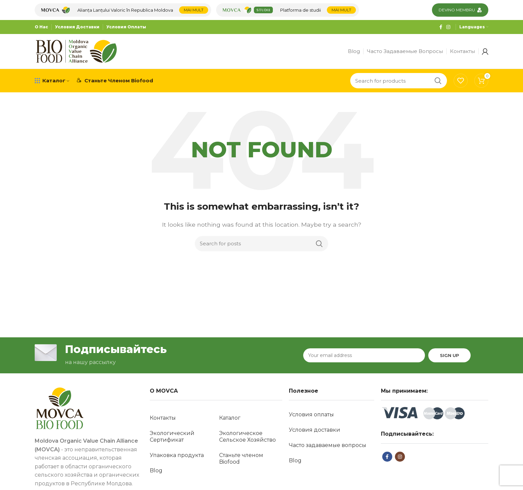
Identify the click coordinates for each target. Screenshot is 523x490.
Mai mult (193, 9)
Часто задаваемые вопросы (327, 445)
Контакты (163, 418)
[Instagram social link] (448, 27)
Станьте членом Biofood (241, 458)
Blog (156, 470)
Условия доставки (314, 430)
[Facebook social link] (440, 27)
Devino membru (457, 9)
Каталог (229, 418)
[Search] (398, 80)
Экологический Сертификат (172, 436)
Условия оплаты (311, 414)
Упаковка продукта (177, 455)
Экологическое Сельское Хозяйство (247, 436)
